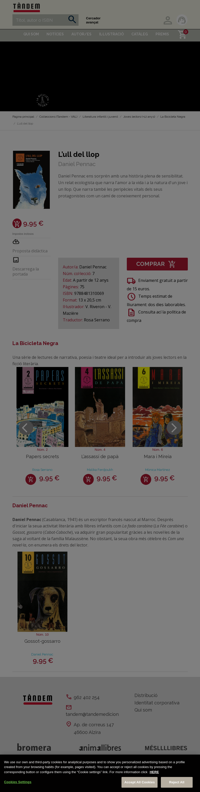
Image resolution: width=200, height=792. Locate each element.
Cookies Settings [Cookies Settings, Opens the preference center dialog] (18, 782)
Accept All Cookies (139, 782)
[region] (100, 773)
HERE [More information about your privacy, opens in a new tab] (154, 772)
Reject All (176, 782)
